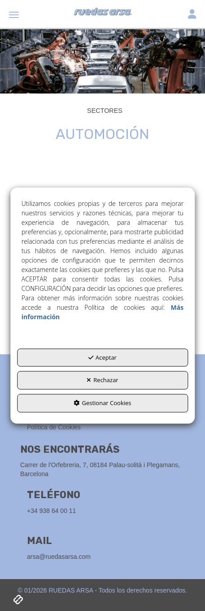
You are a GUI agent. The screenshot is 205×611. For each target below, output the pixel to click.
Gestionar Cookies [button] (102, 403)
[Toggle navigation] (192, 15)
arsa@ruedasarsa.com (59, 556)
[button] (102, 13)
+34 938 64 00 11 (51, 510)
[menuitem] (106, 427)
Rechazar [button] (102, 380)
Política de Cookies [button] (54, 427)
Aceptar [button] (102, 357)
